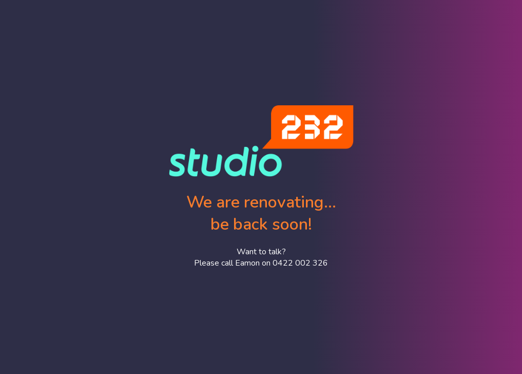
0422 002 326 (300, 263)
